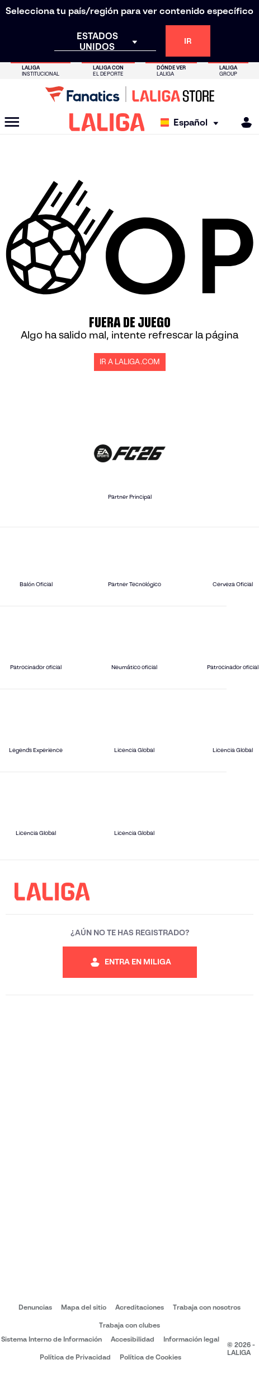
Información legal (191, 1339)
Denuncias (35, 1307)
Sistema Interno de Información (51, 1339)
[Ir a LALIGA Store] (129, 94)
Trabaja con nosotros (207, 1307)
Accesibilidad (132, 1339)
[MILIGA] (243, 122)
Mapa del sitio (83, 1307)
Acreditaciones (139, 1307)
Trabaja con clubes (129, 1325)
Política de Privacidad (75, 1357)
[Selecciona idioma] (192, 122)
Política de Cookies (150, 1357)
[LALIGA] (107, 122)
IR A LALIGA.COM (130, 362)
